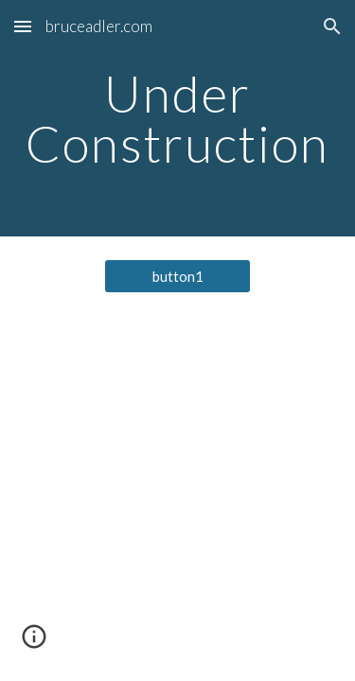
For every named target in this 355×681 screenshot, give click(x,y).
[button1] (177, 276)
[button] (22, 26)
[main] (178, 119)
